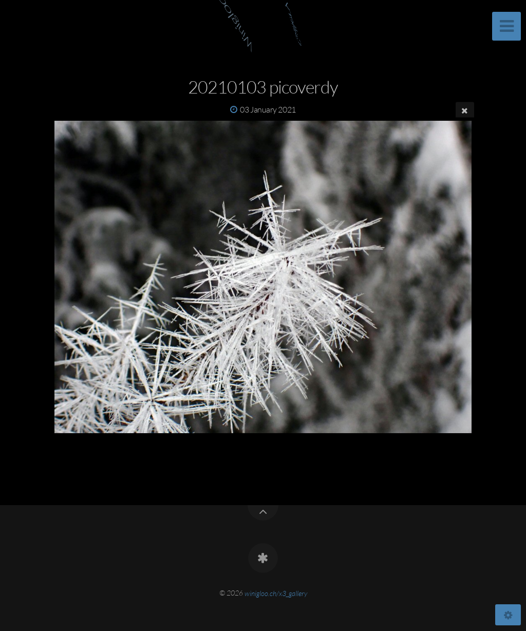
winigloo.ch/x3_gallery (276, 592)
